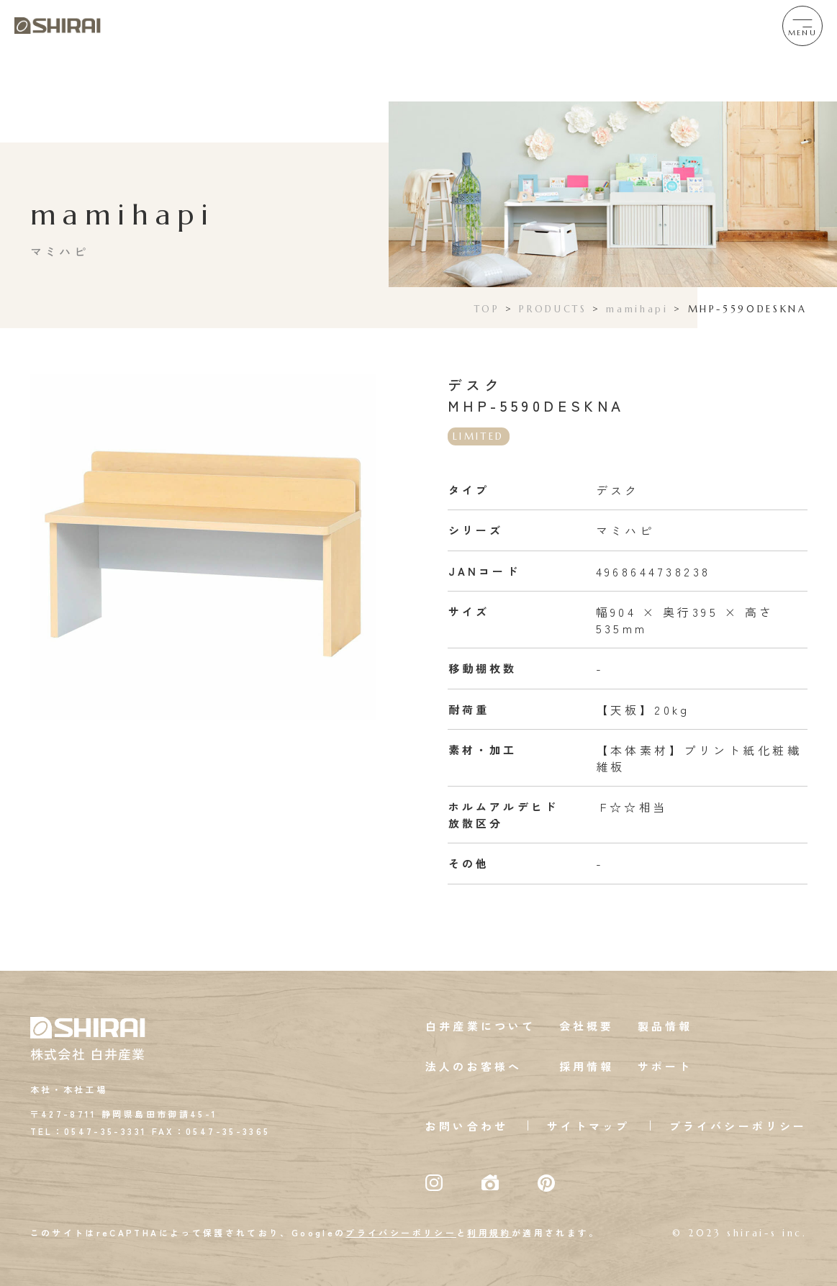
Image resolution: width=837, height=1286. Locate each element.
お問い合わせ (466, 1125)
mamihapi (637, 309)
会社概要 (587, 1025)
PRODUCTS (553, 309)
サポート (665, 1066)
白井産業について (480, 1025)
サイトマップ (588, 1125)
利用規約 (489, 1232)
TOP (487, 309)
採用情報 (587, 1066)
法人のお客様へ (473, 1066)
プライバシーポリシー (738, 1125)
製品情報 (665, 1025)
